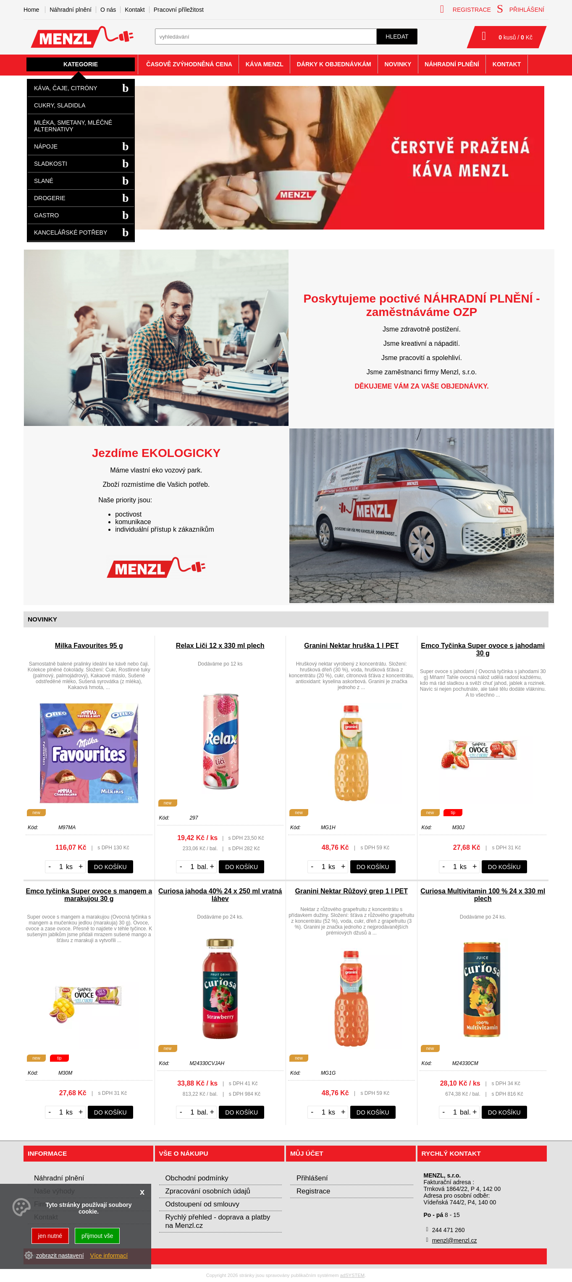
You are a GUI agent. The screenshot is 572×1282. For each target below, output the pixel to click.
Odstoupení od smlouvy (202, 1204)
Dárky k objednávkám (334, 64)
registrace (465, 9)
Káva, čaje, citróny (65, 88)
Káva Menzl (264, 64)
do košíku (110, 867)
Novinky (398, 64)
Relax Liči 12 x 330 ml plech (220, 645)
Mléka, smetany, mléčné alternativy (73, 126)
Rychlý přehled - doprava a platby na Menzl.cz (217, 1221)
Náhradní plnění (71, 9)
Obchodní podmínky (196, 1178)
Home (31, 9)
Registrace (313, 1191)
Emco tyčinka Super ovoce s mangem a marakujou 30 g (89, 895)
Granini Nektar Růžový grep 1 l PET (351, 891)
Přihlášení (312, 1178)
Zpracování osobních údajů (207, 1191)
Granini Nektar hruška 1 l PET (351, 645)
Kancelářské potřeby (70, 232)
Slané (43, 181)
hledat (397, 36)
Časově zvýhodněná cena (189, 64)
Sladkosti (50, 163)
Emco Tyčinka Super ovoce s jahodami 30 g (483, 649)
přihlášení (520, 9)
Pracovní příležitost (179, 9)
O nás (108, 9)
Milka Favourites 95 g (89, 645)
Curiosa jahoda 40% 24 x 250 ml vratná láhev (220, 895)
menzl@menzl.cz (454, 1240)
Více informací (109, 1255)
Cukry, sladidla (59, 105)
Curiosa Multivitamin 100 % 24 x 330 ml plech (482, 895)
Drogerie (50, 198)
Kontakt (134, 9)
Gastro (46, 215)
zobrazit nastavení (60, 1255)
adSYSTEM (352, 1275)
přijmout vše (97, 1235)
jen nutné (50, 1235)
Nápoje (46, 146)
